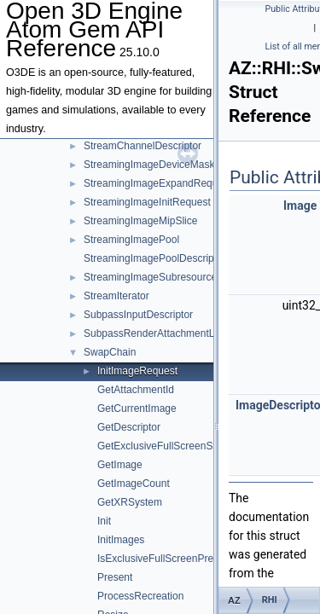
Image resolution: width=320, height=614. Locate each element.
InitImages (120, 540)
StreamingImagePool (131, 240)
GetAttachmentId (135, 390)
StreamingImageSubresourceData (161, 277)
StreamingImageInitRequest (147, 202)
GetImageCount (133, 483)
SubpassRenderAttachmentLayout (162, 333)
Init (104, 521)
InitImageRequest (137, 371)
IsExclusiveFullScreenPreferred (168, 559)
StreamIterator (116, 296)
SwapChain (110, 352)
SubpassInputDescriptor (138, 315)
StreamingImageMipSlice (140, 221)
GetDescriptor (128, 427)
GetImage (120, 465)
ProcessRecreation (140, 596)
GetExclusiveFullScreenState (163, 446)
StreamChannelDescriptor (142, 146)
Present (114, 577)
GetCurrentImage (137, 408)
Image (300, 205)
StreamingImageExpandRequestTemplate (178, 183)
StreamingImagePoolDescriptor (155, 258)
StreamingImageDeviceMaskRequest (168, 165)
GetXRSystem (129, 502)
